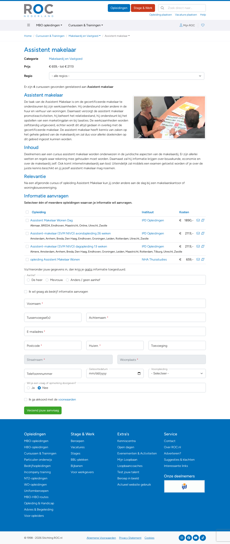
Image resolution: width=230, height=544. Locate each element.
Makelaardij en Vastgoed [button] (83, 36)
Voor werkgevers (82, 472)
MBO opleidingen (48, 25)
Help (203, 14)
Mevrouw (56, 280)
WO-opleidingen (35, 484)
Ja (33, 388)
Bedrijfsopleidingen (37, 466)
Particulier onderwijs (38, 459)
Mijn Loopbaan (127, 459)
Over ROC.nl (172, 447)
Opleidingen (119, 8)
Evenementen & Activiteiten (137, 453)
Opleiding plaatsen (160, 14)
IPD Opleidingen (153, 220)
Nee (45, 388)
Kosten (184, 212)
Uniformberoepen (36, 491)
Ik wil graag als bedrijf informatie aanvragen (58, 291)
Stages (75, 453)
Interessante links (176, 466)
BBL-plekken (79, 459)
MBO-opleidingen (36, 441)
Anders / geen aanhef (85, 280)
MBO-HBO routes (36, 497)
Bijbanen (77, 466)
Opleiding (39, 212)
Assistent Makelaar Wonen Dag (51, 220)
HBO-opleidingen (36, 447)
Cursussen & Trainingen (84, 25)
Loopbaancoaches (129, 466)
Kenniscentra (126, 441)
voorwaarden (67, 399)
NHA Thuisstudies (154, 259)
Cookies (149, 538)
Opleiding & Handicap (39, 503)
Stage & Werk (143, 8)
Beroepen (77, 441)
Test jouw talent (128, 472)
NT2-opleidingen (35, 478)
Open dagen (125, 447)
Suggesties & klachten (179, 459)
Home (28, 36)
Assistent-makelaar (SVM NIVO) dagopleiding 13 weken (68, 246)
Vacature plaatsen (186, 14)
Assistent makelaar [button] (116, 36)
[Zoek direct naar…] (182, 8)
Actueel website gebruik (134, 484)
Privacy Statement (130, 538)
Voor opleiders (34, 516)
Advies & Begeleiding (38, 509)
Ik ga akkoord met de (52, 399)
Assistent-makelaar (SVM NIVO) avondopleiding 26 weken (70, 233)
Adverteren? (172, 453)
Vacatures (78, 447)
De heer (36, 280)
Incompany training (37, 472)
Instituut (148, 212)
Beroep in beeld (128, 478)
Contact (169, 441)
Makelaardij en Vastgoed (65, 59)
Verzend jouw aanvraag (43, 410)
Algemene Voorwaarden (101, 538)
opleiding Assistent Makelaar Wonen (55, 259)
